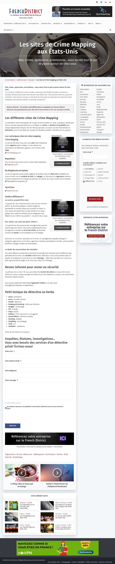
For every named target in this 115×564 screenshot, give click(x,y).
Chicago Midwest (90, 178)
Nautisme (100, 112)
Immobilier (100, 99)
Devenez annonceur (105, 561)
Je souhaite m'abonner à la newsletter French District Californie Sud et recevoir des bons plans (35, 407)
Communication (85, 114)
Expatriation (69, 23)
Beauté (82, 107)
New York (88, 172)
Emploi (82, 125)
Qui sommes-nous (54, 561)
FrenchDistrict (10, 80)
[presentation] (21, 415)
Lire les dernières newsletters (98, 206)
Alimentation (84, 89)
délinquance (39, 453)
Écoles (82, 122)
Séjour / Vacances (60, 502)
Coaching (83, 112)
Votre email (88, 152)
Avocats (83, 99)
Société (29, 502)
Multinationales (102, 109)
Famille (99, 89)
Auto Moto (84, 97)
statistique (18, 456)
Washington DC (90, 175)
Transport (100, 130)
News (98, 23)
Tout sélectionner (90, 169)
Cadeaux (83, 109)
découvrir (28, 453)
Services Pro (101, 125)
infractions (51, 453)
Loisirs (22, 524)
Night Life (100, 114)
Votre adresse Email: (13, 361)
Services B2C (101, 122)
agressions (10, 453)
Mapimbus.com (12, 165)
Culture (22, 513)
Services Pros (46, 23)
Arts (81, 92)
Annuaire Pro (34, 23)
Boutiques (8, 30)
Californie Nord (103, 178)
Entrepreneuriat (85, 127)
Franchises (100, 92)
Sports (99, 127)
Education (23, 502)
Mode (99, 107)
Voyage (99, 132)
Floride (100, 169)
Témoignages (65, 561)
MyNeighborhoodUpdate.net (17, 181)
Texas (100, 181)
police (60, 453)
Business (57, 23)
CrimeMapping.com (14, 153)
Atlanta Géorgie (103, 172)
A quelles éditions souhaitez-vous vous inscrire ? (95, 164)
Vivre (90, 23)
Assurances (84, 94)
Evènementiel (85, 130)
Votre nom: (10, 351)
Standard (31, 80)
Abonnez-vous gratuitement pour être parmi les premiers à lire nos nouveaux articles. (38, 110)
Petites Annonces (91, 561)
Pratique (81, 23)
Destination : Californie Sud (14, 23)
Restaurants (101, 117)
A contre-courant (60, 524)
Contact (73, 561)
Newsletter (81, 561)
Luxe (98, 104)
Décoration (84, 120)
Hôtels (99, 94)
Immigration (101, 97)
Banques (83, 102)
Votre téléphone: (11, 371)
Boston (100, 175)
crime (20, 453)
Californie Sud (21, 80)
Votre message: (11, 380)
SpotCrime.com (12, 191)
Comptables (84, 117)
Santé (99, 120)
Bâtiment (83, 104)
